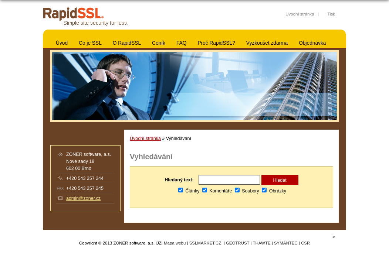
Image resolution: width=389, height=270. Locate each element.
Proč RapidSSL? (216, 43)
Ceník (158, 43)
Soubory (247, 191)
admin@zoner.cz (83, 198)
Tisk (331, 14)
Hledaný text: (179, 179)
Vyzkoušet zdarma (267, 43)
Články (189, 191)
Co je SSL (90, 43)
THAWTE (262, 243)
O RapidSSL (127, 43)
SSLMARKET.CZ (205, 243)
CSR (305, 243)
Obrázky (274, 191)
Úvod (62, 43)
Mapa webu (175, 243)
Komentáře (217, 191)
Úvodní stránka (145, 138)
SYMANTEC (286, 243)
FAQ (181, 43)
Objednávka (312, 43)
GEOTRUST (238, 243)
